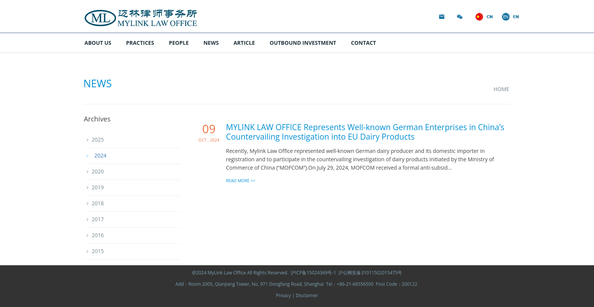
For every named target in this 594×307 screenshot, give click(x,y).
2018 (98, 203)
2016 (98, 235)
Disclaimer (307, 295)
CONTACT (363, 42)
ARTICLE (244, 42)
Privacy (284, 295)
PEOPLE (179, 42)
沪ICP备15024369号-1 (313, 272)
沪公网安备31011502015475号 (370, 272)
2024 (100, 155)
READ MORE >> (240, 180)
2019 (98, 187)
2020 (98, 171)
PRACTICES (140, 42)
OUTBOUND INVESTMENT (303, 42)
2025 (98, 139)
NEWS (211, 42)
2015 (98, 251)
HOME (501, 89)
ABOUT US (97, 42)
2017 (98, 219)
